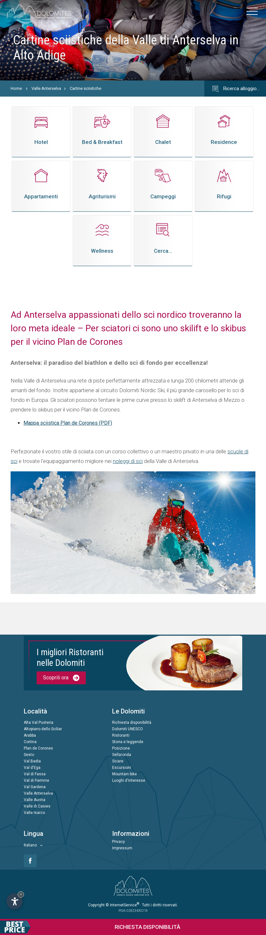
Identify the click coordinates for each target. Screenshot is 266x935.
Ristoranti (120, 735)
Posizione (121, 748)
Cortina (30, 742)
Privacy (118, 841)
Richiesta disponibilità (131, 722)
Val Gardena (35, 787)
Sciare (117, 761)
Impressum (122, 848)
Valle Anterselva (46, 88)
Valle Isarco (34, 812)
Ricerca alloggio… (235, 89)
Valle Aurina (34, 800)
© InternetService (122, 905)
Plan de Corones (38, 748)
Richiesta (90, 927)
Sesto (29, 754)
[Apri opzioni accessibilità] (14, 901)
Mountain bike (124, 774)
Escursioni (121, 767)
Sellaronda (121, 754)
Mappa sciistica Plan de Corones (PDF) (67, 423)
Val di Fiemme (36, 780)
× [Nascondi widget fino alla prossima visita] (21, 894)
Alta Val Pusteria (38, 722)
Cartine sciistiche (85, 88)
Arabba (30, 735)
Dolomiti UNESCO (127, 729)
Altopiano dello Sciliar (43, 729)
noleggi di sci (128, 461)
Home (16, 88)
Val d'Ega (32, 767)
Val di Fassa (35, 774)
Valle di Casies (37, 806)
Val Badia (32, 761)
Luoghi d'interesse (128, 780)
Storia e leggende (127, 742)
